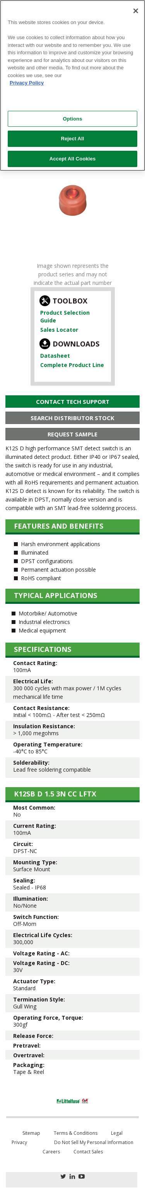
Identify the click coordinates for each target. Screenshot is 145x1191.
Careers (51, 1151)
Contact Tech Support (72, 401)
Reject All (72, 138)
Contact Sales (88, 1151)
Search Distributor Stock (72, 418)
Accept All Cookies (72, 159)
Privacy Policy (27, 83)
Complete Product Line (72, 365)
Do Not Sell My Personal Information (93, 1142)
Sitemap (31, 1133)
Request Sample (72, 434)
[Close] (135, 10)
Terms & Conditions (75, 1133)
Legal (117, 1133)
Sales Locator (59, 329)
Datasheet (55, 355)
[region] (72, 85)
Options (72, 119)
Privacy (19, 1142)
